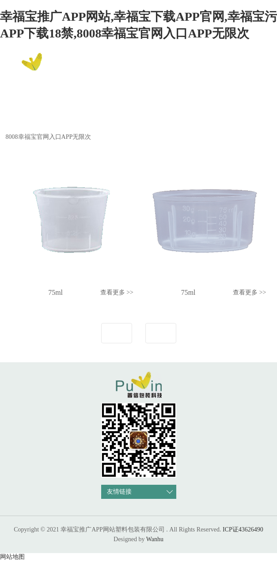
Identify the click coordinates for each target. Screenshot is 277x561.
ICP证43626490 (243, 529)
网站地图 (12, 557)
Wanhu (154, 539)
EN (257, 66)
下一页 (160, 333)
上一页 (116, 333)
